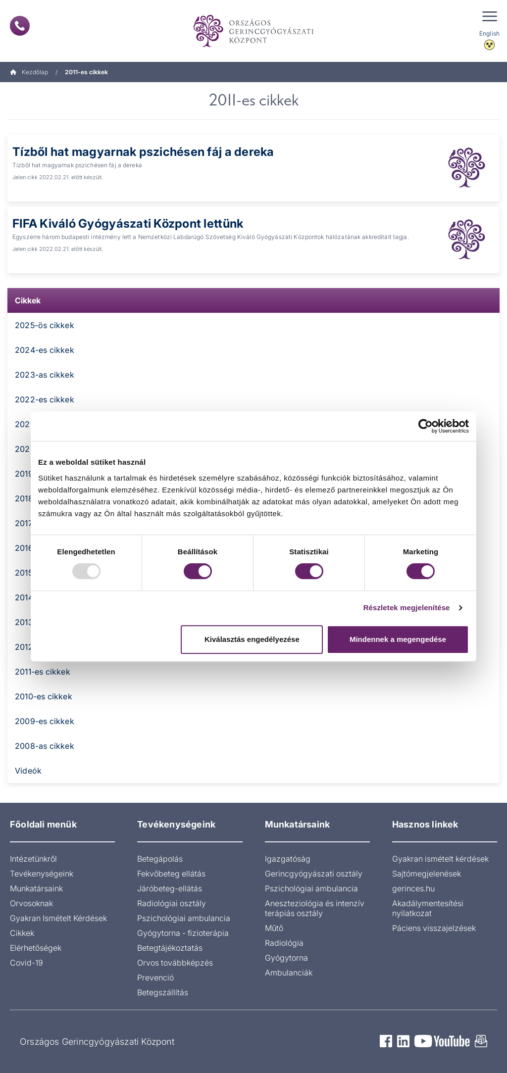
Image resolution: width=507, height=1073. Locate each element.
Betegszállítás (162, 992)
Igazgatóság (287, 859)
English (489, 33)
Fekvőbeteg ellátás (171, 873)
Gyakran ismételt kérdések (440, 859)
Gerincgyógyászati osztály (313, 873)
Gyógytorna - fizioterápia (183, 933)
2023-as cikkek (44, 375)
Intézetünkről (33, 859)
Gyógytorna (286, 958)
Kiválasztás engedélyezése (252, 639)
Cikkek (28, 300)
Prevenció (155, 977)
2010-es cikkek (43, 696)
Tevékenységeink (41, 873)
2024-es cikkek (44, 350)
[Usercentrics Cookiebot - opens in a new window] (425, 426)
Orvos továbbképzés (175, 963)
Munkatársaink (36, 888)
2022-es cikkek (44, 399)
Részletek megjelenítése (406, 607)
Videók (28, 771)
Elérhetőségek (35, 948)
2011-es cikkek (42, 672)
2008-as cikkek (44, 746)
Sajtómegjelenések (426, 873)
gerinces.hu (413, 888)
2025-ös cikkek (44, 325)
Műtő (274, 928)
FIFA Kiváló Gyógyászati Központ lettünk (128, 223)
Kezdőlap (29, 72)
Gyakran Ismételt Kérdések (58, 918)
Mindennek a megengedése (398, 639)
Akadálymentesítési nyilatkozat (427, 908)
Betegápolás (160, 859)
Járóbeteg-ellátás (169, 888)
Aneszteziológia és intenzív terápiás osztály (314, 908)
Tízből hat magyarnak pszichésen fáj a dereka (144, 152)
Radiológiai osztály (171, 903)
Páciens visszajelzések (434, 928)
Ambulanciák (288, 972)
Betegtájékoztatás (170, 948)
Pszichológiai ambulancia (183, 918)
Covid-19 (26, 963)
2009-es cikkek (44, 721)
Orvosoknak (31, 903)
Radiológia (284, 943)
